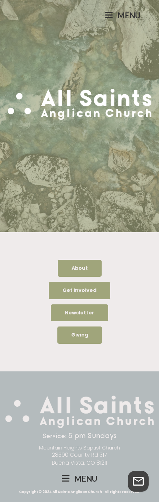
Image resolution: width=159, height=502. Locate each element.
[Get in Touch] (138, 481)
